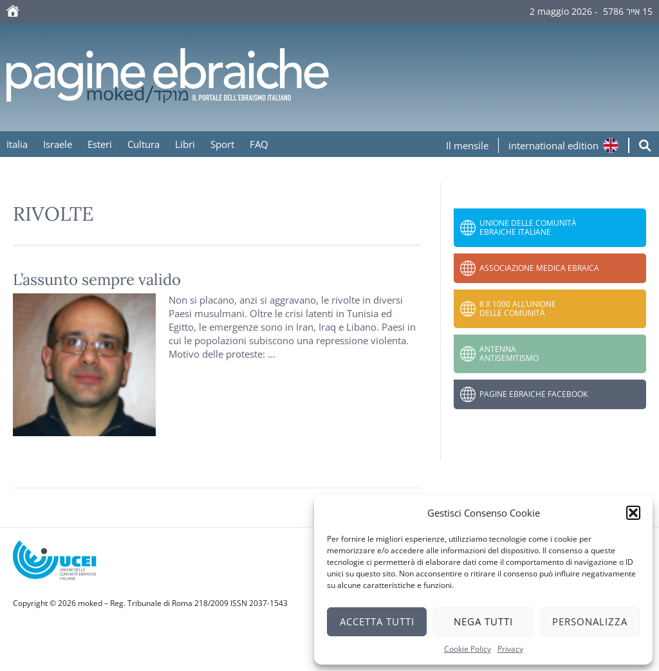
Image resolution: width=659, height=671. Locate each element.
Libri (185, 144)
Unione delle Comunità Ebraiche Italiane (528, 227)
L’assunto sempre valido (97, 280)
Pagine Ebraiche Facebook (533, 394)
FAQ (259, 144)
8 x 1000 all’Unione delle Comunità (517, 308)
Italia (17, 144)
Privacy (510, 648)
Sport (222, 144)
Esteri (100, 144)
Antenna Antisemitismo (509, 353)
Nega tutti (483, 621)
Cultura (143, 144)
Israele (57, 144)
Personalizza (589, 621)
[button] (633, 512)
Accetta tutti (377, 621)
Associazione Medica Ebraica (539, 267)
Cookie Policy (467, 648)
